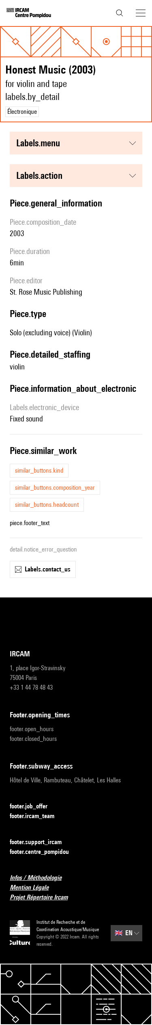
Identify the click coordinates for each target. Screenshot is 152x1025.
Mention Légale (34, 888)
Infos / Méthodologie (40, 878)
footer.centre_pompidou (44, 852)
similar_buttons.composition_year (55, 487)
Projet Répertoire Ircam (43, 897)
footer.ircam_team (37, 816)
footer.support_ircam (40, 842)
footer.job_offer (33, 806)
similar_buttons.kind (39, 470)
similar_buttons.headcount (47, 504)
